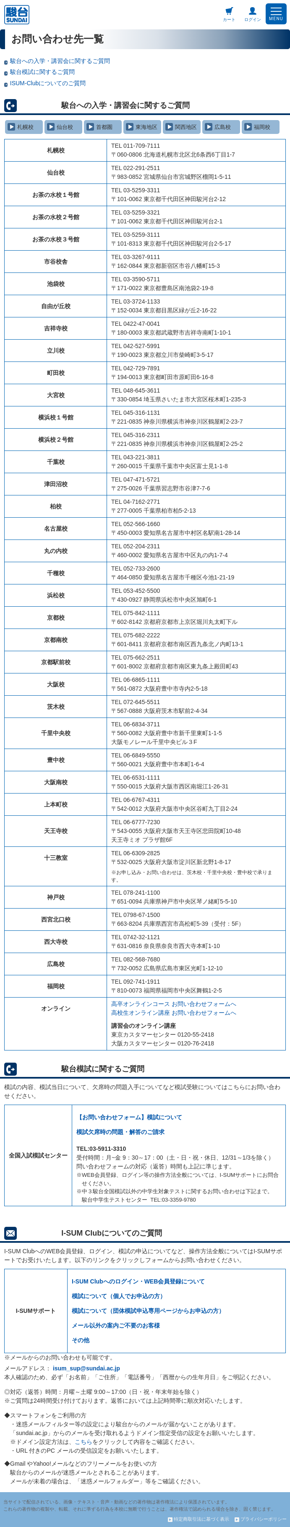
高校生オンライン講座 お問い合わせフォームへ (173, 1012)
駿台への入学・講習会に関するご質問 (57, 61)
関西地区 (181, 127)
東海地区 (141, 127)
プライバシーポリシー (261, 1519)
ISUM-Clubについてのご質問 (45, 83)
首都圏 (99, 127)
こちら (83, 1441)
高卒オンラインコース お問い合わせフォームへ (173, 1004)
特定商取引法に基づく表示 (198, 1519)
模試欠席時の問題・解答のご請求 (120, 1132)
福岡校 (257, 127)
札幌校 (21, 127)
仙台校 (60, 127)
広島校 (218, 127)
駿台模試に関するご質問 (39, 71)
